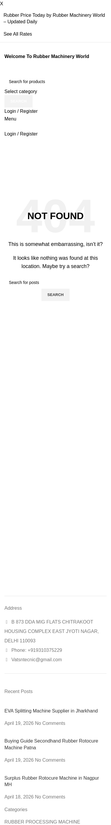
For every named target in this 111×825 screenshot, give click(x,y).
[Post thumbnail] (41, 704)
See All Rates (18, 34)
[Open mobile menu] (10, 118)
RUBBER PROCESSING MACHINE (42, 821)
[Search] (55, 81)
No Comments (50, 723)
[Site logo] (5, 71)
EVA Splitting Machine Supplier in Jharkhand (51, 710)
